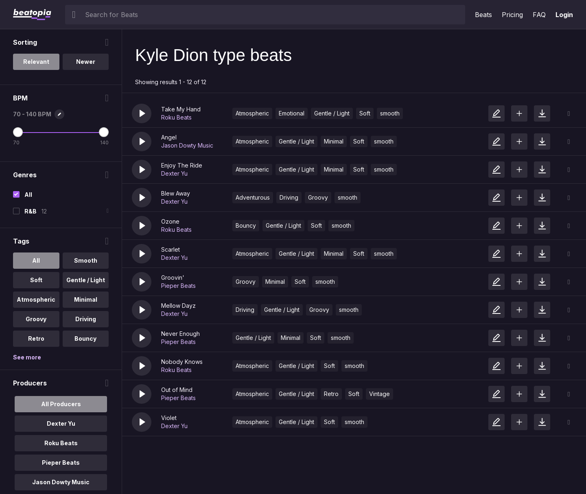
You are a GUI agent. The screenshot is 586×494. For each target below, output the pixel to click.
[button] (141, 113)
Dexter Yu (174, 173)
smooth (390, 113)
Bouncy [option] (85, 338)
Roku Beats (176, 117)
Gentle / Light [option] (85, 279)
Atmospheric (252, 113)
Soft (364, 113)
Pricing (512, 15)
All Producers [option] (61, 403)
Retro (331, 393)
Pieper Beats (178, 285)
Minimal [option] (85, 299)
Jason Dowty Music (187, 145)
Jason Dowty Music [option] (61, 482)
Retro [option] (36, 338)
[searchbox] (273, 15)
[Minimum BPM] (18, 132)
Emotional (291, 113)
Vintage (379, 393)
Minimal (333, 141)
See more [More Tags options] (27, 357)
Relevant (36, 61)
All (28, 194)
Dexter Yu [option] (61, 423)
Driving (289, 197)
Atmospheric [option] (36, 299)
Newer (85, 61)
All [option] (36, 260)
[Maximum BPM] (104, 132)
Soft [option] (36, 279)
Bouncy (246, 225)
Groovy (318, 197)
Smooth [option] (85, 260)
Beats (483, 15)
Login (564, 15)
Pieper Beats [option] (61, 462)
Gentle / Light (332, 113)
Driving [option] (85, 319)
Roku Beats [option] (61, 443)
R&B (30, 211)
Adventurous (253, 197)
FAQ (539, 15)
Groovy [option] (36, 319)
